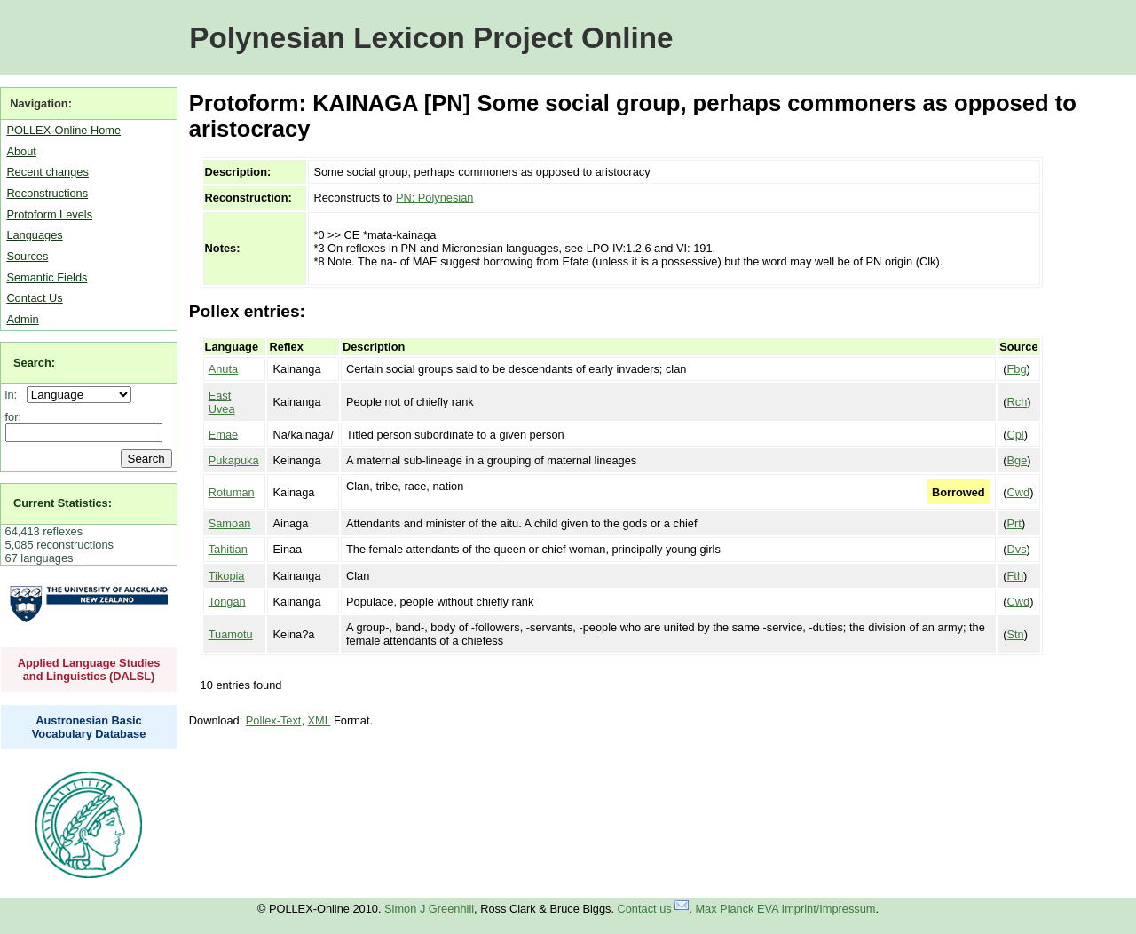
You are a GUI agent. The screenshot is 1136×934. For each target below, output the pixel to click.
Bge (1017, 460)
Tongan (227, 601)
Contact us (654, 908)
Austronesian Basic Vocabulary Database (89, 727)
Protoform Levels (49, 214)
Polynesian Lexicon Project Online (431, 37)
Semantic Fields (46, 277)
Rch (1017, 401)
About (21, 151)
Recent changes (47, 171)
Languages (34, 234)
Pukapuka (234, 460)
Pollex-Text (274, 720)
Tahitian (228, 549)
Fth (1015, 575)
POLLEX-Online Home (63, 130)
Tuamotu (231, 634)
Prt (1014, 523)
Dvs (1017, 549)
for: (13, 416)
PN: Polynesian (435, 197)
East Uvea (222, 402)
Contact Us (34, 298)
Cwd (1018, 492)
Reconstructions (47, 193)
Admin (22, 319)
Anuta (223, 369)
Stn (1015, 634)
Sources (27, 256)
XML (319, 720)
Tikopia (227, 575)
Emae (223, 434)
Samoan (230, 523)
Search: (34, 362)
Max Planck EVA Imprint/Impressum (785, 908)
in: (14, 394)
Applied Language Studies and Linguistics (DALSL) (89, 669)
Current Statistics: (62, 503)
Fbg (1017, 369)
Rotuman (232, 492)
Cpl (1015, 434)
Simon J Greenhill (429, 908)
